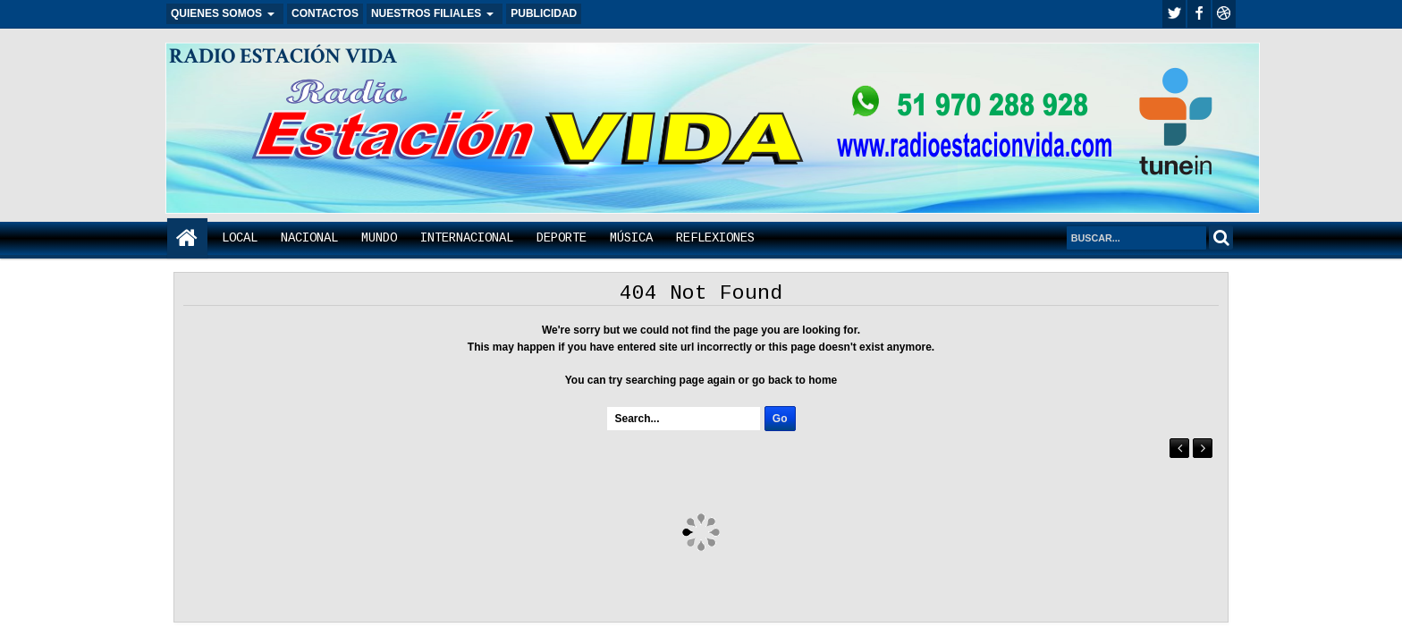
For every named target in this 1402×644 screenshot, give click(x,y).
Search (1221, 237)
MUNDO (379, 238)
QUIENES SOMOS (216, 13)
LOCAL (240, 238)
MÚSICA (631, 238)
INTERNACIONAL (466, 238)
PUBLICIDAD (544, 13)
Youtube (1224, 14)
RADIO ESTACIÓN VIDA (283, 56)
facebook (1199, 14)
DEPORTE (561, 238)
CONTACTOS (325, 13)
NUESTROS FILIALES (426, 13)
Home (187, 238)
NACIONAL (309, 238)
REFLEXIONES (715, 238)
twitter (1174, 14)
